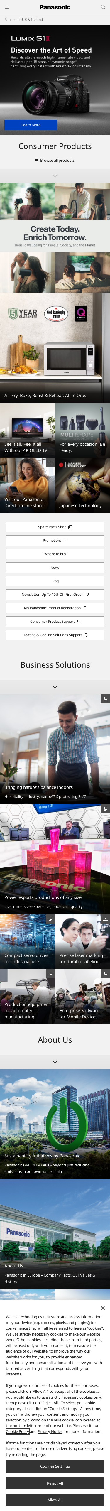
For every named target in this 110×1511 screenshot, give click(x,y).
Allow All (55, 1499)
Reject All (55, 1483)
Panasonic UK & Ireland (23, 19)
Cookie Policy (17, 1431)
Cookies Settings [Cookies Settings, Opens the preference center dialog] (55, 1466)
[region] (55, 1405)
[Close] (103, 1308)
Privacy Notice (50, 1431)
